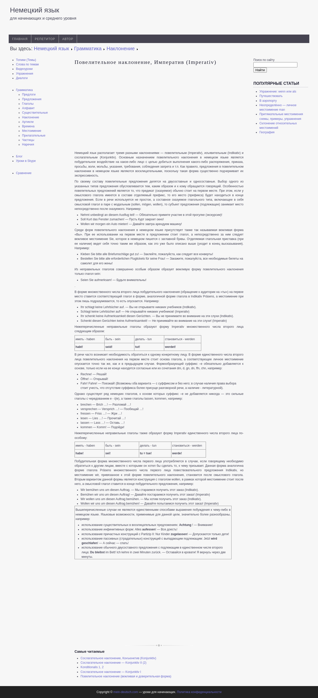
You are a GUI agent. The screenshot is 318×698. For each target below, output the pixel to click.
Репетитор (45, 39)
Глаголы (28, 103)
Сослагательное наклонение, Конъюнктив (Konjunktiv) (118, 658)
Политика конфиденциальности (199, 692)
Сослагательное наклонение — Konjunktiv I (110, 672)
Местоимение (31, 131)
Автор (67, 39)
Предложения (31, 99)
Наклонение (30, 117)
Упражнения (24, 73)
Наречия (28, 144)
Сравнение (24, 173)
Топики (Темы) (26, 60)
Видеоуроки (24, 69)
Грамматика (24, 90)
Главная (20, 39)
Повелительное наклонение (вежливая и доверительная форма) (125, 676)
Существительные (35, 112)
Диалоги (22, 78)
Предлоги (29, 94)
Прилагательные (33, 135)
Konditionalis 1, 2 (92, 667)
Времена (28, 126)
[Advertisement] (37, 257)
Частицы (28, 140)
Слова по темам (27, 64)
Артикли (28, 122)
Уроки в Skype (26, 161)
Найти (260, 70)
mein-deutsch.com (125, 692)
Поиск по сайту (264, 60)
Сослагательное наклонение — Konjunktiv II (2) (113, 662)
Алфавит (28, 108)
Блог (19, 156)
